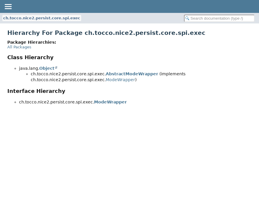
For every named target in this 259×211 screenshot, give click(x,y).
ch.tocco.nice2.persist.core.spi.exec (41, 18)
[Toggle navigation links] (8, 6)
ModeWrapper (120, 79)
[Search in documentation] (219, 18)
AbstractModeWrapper (132, 74)
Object (46, 68)
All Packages (19, 47)
